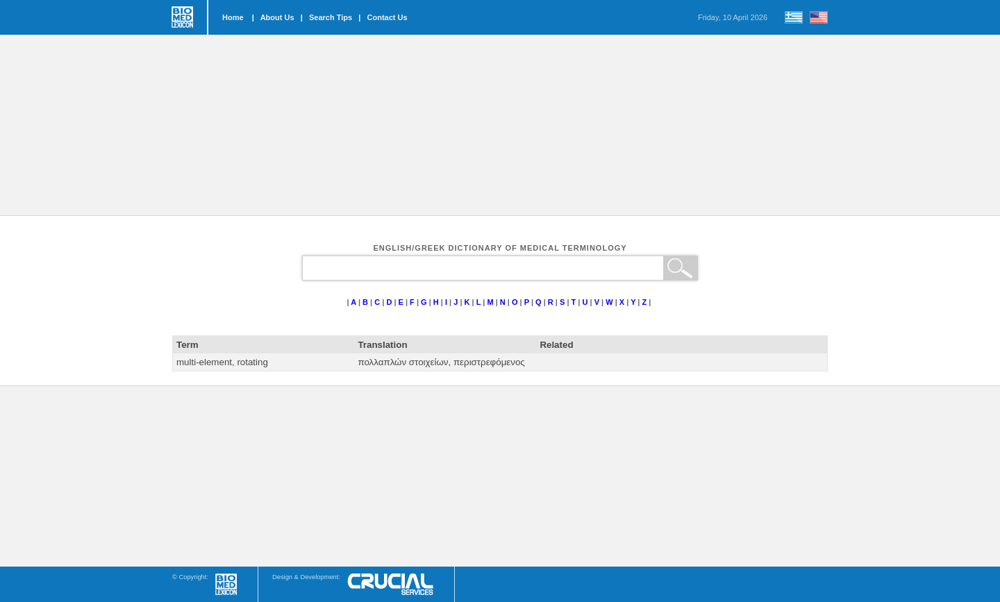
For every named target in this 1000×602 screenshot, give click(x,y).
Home (233, 17)
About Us (277, 17)
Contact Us (387, 17)
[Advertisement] (500, 125)
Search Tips (330, 17)
